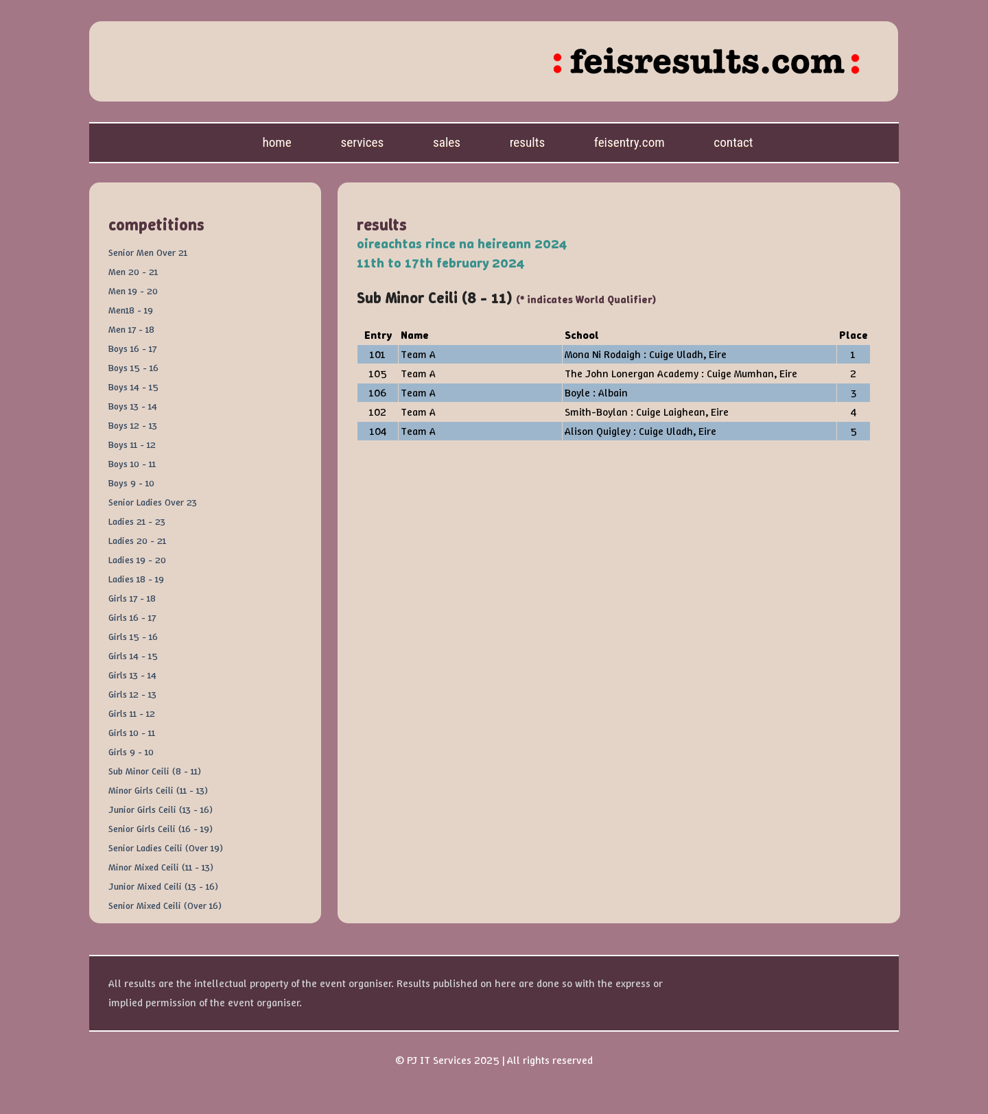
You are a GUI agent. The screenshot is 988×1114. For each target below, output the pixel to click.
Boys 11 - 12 (132, 444)
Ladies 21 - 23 (136, 521)
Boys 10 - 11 (132, 464)
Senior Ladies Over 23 (152, 502)
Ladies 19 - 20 (137, 560)
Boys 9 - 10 (131, 483)
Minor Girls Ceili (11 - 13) (158, 790)
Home (276, 142)
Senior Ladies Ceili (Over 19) (165, 848)
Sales (446, 142)
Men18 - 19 (130, 310)
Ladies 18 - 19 (136, 579)
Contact (733, 142)
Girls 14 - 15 (133, 656)
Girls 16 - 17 (132, 617)
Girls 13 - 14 (132, 675)
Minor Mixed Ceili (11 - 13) (160, 867)
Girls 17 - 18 (132, 598)
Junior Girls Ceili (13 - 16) (160, 809)
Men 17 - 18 (131, 329)
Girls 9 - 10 (131, 752)
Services (362, 142)
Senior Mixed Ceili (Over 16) (165, 905)
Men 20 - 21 (133, 271)
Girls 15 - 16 (133, 636)
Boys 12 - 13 (132, 425)
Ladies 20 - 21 (137, 540)
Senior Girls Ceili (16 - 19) (160, 829)
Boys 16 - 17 (132, 348)
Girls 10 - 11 (131, 732)
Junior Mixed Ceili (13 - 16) (163, 886)
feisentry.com (629, 142)
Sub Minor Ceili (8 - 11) (154, 771)
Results (527, 142)
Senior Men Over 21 (147, 252)
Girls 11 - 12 (131, 713)
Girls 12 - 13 (132, 694)
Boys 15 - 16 (133, 368)
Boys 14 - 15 (133, 387)
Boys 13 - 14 (132, 406)
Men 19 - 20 (133, 291)
